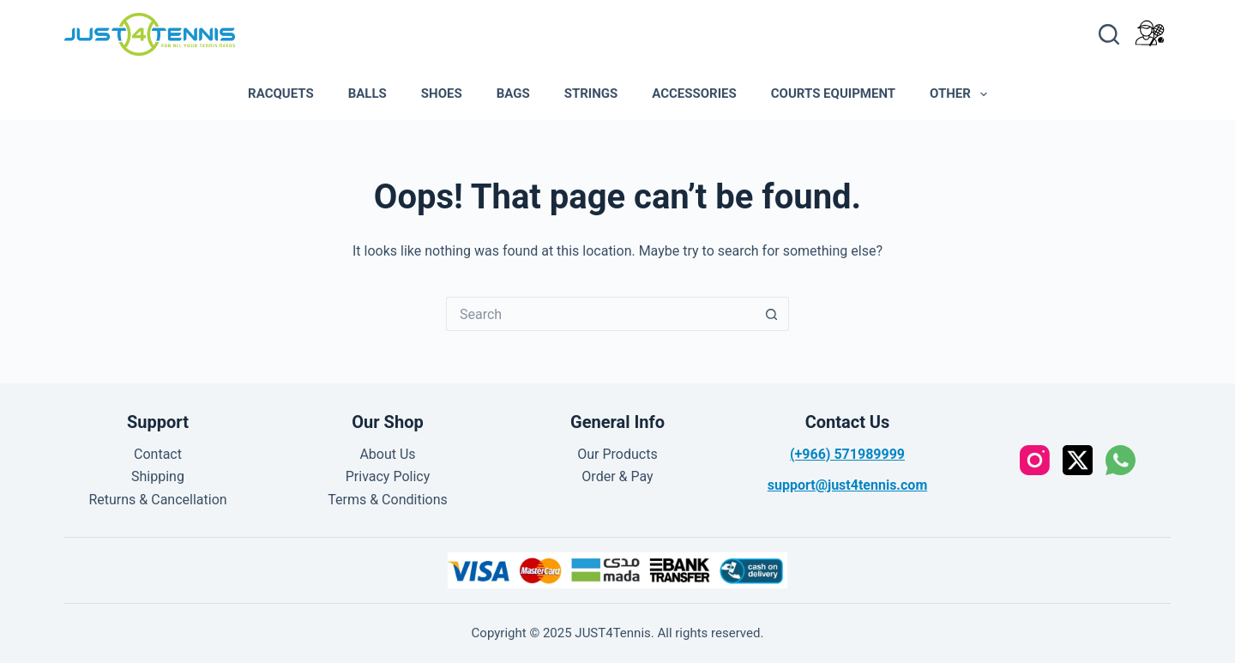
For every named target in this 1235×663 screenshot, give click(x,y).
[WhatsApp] (1120, 460)
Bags (513, 93)
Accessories (694, 93)
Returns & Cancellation (157, 499)
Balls (367, 93)
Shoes (441, 93)
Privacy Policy (388, 476)
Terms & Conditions (388, 499)
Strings (591, 93)
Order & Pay (617, 476)
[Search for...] (600, 314)
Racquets (281, 93)
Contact (158, 454)
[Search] (1109, 34)
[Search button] (772, 314)
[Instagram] (1035, 460)
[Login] (1149, 33)
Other (962, 94)
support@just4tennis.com (847, 485)
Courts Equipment (833, 93)
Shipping (157, 476)
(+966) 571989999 (847, 454)
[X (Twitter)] (1078, 460)
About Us (387, 454)
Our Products (617, 454)
